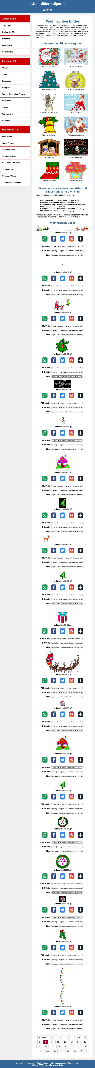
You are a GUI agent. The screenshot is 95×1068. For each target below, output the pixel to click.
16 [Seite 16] (39, 1046)
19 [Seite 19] (59, 1046)
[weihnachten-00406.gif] (62, 425)
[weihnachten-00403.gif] (62, 542)
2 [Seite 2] (57, 1037)
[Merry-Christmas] (76, 58)
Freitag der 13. (8, 32)
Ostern (5, 68)
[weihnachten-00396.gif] (62, 827)
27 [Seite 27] (61, 1051)
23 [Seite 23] (86, 1046)
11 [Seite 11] (58, 1042)
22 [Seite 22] (79, 1046)
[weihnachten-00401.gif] (63, 623)
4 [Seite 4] (68, 1037)
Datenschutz (73, 1063)
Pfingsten (6, 88)
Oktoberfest (7, 45)
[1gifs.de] (47, 9)
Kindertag (6, 81)
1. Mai (4, 74)
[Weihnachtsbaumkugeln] (76, 80)
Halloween (6, 101)
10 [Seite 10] (52, 1042)
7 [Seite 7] (85, 1037)
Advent (5, 107)
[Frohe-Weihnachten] (49, 58)
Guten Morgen (8, 143)
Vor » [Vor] (83, 1051)
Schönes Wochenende (11, 182)
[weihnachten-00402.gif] (62, 579)
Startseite (20, 1063)
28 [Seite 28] (68, 1051)
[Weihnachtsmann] (76, 149)
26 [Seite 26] (55, 1051)
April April (6, 26)
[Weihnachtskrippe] (49, 149)
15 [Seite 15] (85, 1042)
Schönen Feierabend (11, 163)
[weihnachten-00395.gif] (63, 868)
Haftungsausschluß (58, 1063)
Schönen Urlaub (9, 176)
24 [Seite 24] (41, 1051)
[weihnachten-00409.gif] (62, 310)
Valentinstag (7, 52)
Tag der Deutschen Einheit (13, 94)
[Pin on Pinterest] (71, 239)
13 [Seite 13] (72, 1042)
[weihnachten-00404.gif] (62, 507)
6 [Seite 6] (79, 1037)
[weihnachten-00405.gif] (62, 470)
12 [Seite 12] (65, 1042)
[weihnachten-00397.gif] (62, 789)
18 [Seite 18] (53, 1046)
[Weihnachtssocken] (49, 171)
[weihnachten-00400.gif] (62, 672)
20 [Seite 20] (66, 1046)
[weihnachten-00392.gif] (62, 1004)
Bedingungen (42, 1063)
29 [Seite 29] (75, 1051)
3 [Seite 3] (62, 1037)
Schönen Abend (9, 156)
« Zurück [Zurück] (42, 1037)
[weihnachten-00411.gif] (62, 231)
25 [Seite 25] (48, 1051)
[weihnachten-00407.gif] (62, 387)
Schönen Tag (7, 169)
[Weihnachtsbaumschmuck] (49, 103)
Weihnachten (7, 114)
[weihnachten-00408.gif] (62, 352)
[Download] (80, 239)
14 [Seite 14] (78, 1042)
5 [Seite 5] (74, 1037)
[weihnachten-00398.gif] (62, 752)
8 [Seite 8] (39, 1042)
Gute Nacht (7, 136)
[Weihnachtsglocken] (49, 126)
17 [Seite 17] (46, 1046)
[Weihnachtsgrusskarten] (76, 126)
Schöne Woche (8, 150)
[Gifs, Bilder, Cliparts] (47, 4)
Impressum (30, 1063)
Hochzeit (6, 39)
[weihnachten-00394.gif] (62, 902)
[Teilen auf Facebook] (54, 239)
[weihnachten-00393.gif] (62, 940)
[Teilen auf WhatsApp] (45, 239)
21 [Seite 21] (73, 1046)
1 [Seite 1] (51, 1037)
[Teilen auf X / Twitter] (62, 239)
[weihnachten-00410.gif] (62, 270)
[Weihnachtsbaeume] (49, 80)
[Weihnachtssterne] (76, 171)
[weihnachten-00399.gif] (62, 706)
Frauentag (6, 120)
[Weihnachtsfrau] (76, 103)
